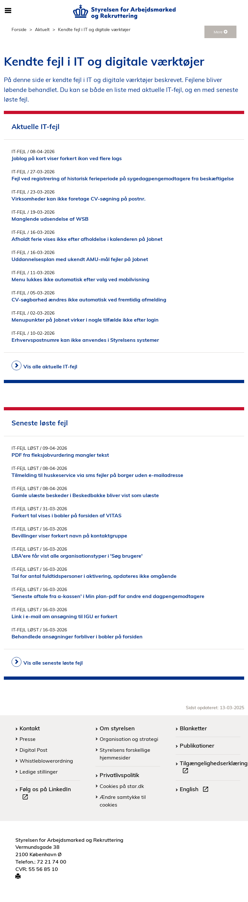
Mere (220, 31)
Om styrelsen (117, 728)
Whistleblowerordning (46, 761)
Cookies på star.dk (122, 786)
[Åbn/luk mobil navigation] (8, 11)
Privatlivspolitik (119, 774)
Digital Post (33, 750)
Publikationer (197, 745)
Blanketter (193, 728)
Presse (28, 739)
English (195, 789)
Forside (19, 29)
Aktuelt (42, 29)
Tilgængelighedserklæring (214, 767)
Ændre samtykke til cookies (123, 801)
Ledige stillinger (39, 771)
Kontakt (30, 728)
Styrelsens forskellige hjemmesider (125, 754)
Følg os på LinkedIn (45, 793)
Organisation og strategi (129, 739)
